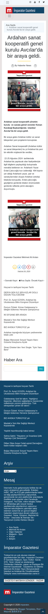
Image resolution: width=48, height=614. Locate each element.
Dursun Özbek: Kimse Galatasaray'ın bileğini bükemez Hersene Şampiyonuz (21, 308)
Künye (12, 536)
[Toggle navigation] (7, 2)
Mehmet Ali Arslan (17, 530)
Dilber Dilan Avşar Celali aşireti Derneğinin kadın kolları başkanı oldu (23, 444)
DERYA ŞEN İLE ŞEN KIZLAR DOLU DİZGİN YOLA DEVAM (21, 293)
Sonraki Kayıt (11, 280)
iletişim (12, 539)
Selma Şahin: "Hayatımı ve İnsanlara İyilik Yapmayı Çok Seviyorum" (23, 437)
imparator (24, 605)
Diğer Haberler (15, 532)
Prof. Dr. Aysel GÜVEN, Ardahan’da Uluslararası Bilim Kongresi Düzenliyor (21, 301)
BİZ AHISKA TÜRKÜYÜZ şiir (17, 327)
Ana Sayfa (10, 25)
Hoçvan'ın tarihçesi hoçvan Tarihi (19, 287)
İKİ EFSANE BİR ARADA (15, 315)
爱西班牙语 (16, 611)
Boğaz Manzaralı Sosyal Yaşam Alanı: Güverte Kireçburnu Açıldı (21, 341)
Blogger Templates (26, 609)
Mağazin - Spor (16, 534)
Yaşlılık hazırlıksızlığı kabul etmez (19, 431)
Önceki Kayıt (37, 280)
